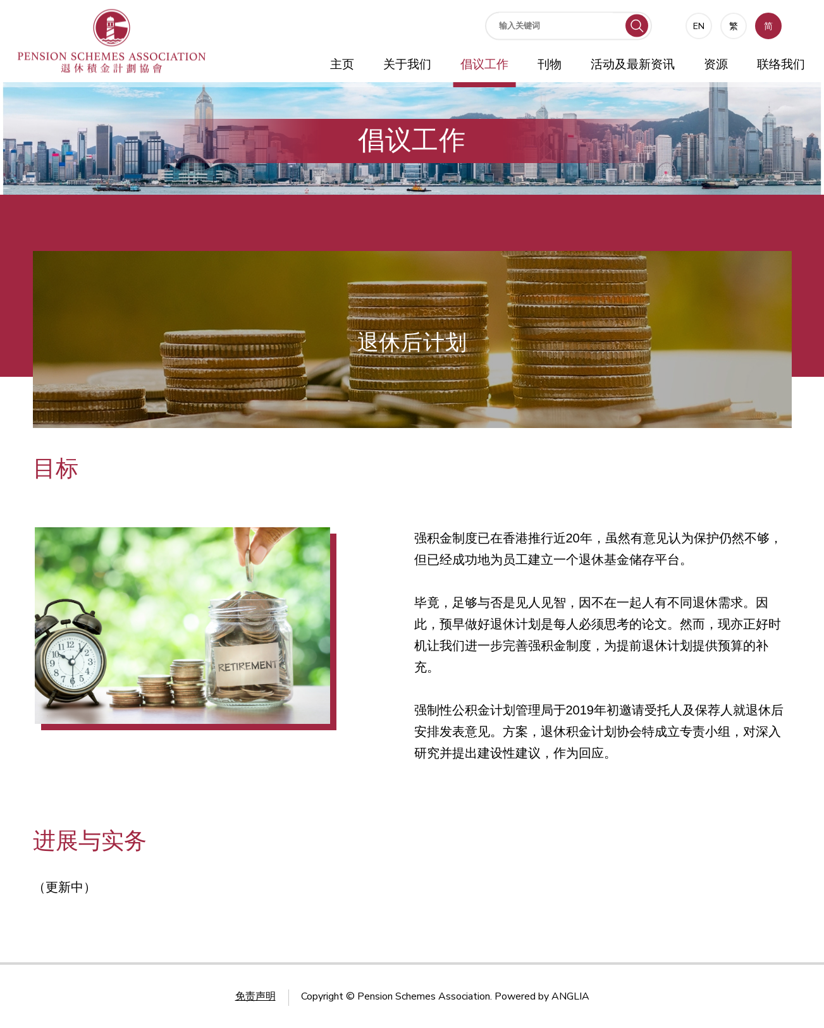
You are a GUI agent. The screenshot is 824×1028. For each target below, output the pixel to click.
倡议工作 (484, 64)
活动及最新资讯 (633, 64)
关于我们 (407, 64)
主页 (342, 64)
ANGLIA (570, 996)
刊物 (550, 64)
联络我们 (781, 64)
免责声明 (255, 996)
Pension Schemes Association (423, 996)
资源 (716, 64)
